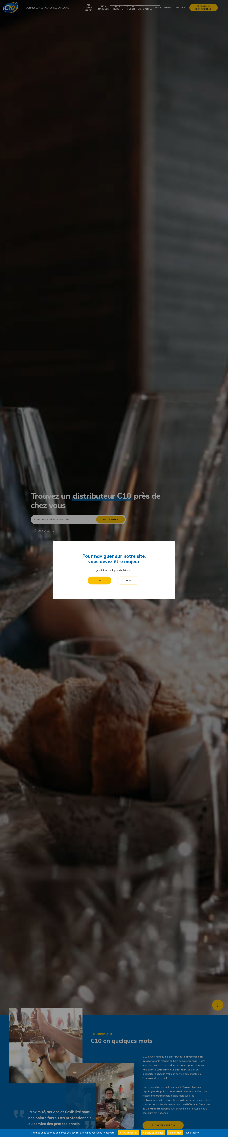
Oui (99, 540)
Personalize (175, 1132)
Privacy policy (191, 1132)
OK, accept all (128, 1132)
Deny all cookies (152, 1132)
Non (128, 540)
